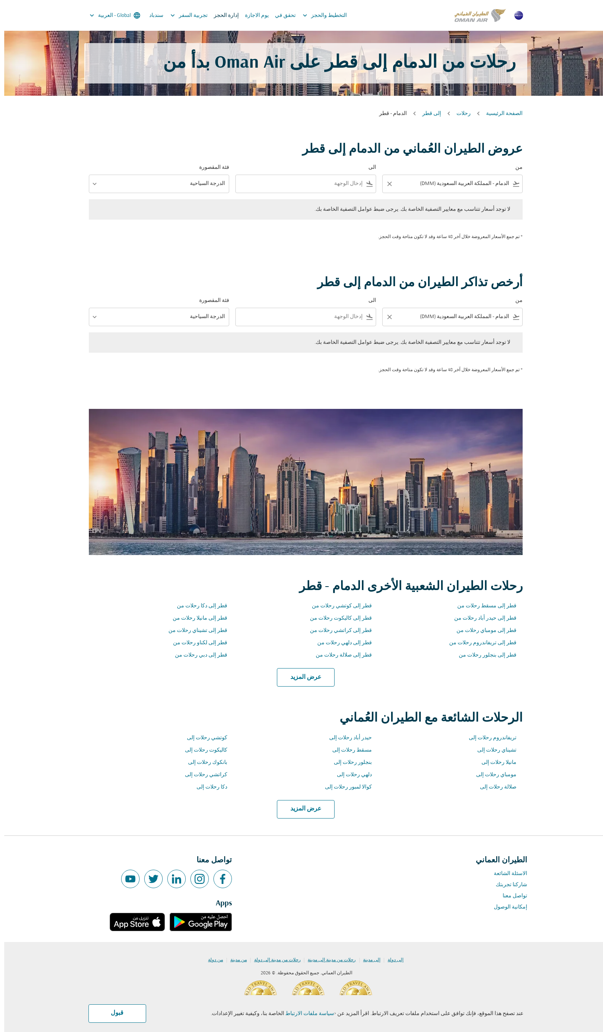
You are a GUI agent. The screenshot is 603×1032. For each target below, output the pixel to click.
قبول (113, 1013)
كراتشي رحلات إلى (202, 775)
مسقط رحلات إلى (348, 750)
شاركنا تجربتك (507, 885)
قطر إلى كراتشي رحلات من (337, 631)
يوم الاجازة (253, 15)
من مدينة (234, 960)
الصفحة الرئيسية (500, 114)
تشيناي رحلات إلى (492, 750)
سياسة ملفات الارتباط (305, 1014)
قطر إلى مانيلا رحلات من (195, 618)
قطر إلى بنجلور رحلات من (483, 655)
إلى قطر (427, 114)
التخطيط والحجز (319, 15)
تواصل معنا (510, 896)
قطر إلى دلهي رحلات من (340, 643)
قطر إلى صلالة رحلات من (339, 655)
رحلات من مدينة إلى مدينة (327, 960)
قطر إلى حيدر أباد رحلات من (481, 618)
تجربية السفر (182, 15)
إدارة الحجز (222, 15)
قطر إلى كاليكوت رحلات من (337, 618)
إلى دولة (391, 960)
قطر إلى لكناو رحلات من (196, 643)
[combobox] (453, 184)
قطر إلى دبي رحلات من (197, 655)
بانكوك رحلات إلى (203, 762)
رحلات (459, 114)
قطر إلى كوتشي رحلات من (338, 606)
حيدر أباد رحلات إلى (346, 738)
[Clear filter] (384, 184)
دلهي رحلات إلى (350, 775)
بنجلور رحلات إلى (349, 762)
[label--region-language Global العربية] (110, 15)
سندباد (152, 15)
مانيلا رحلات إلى (494, 762)
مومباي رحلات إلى (492, 775)
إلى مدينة (367, 960)
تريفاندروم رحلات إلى (488, 738)
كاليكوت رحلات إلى (202, 750)
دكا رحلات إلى (207, 787)
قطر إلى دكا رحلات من (198, 606)
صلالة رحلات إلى (494, 787)
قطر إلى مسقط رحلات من (482, 606)
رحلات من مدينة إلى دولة (273, 960)
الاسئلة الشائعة (506, 874)
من (514, 167)
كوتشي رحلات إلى (203, 738)
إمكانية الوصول (506, 907)
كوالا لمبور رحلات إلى (344, 787)
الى (368, 167)
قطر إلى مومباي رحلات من (482, 631)
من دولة (211, 960)
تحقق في (281, 15)
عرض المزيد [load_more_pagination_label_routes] (301, 677)
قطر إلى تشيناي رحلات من (193, 631)
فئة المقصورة (210, 167)
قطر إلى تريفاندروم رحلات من (478, 643)
